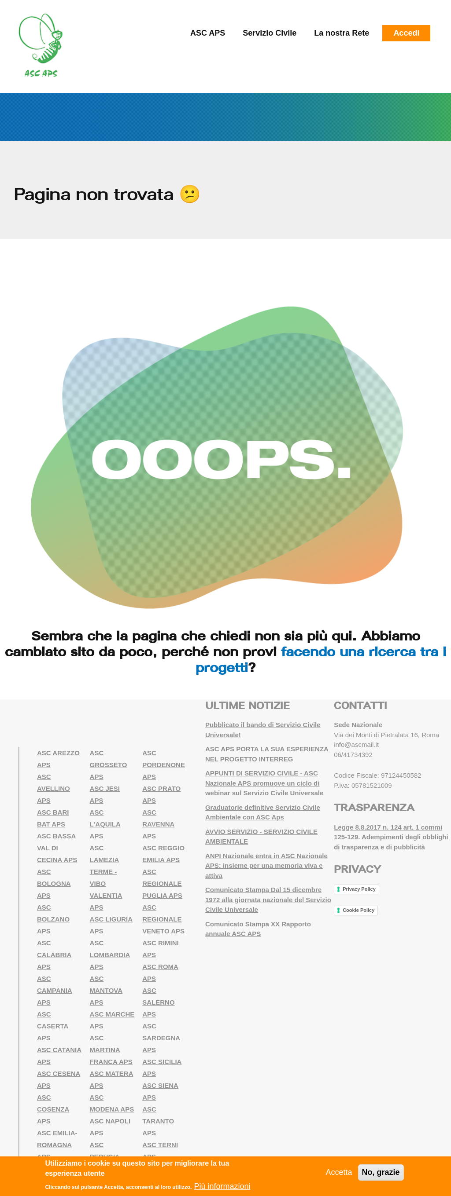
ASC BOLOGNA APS (54, 883)
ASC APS (207, 33)
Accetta (339, 1172)
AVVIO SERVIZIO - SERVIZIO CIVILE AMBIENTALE (261, 836)
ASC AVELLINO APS (53, 788)
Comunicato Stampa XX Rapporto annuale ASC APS (258, 929)
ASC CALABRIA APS (54, 954)
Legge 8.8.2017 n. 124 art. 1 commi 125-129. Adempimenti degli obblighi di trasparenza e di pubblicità (391, 837)
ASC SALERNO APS (158, 1002)
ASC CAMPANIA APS (54, 990)
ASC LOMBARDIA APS (110, 954)
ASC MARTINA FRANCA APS (111, 1049)
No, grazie (381, 1172)
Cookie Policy (358, 910)
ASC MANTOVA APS (106, 990)
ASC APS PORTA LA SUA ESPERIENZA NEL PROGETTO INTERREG (267, 754)
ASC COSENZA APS (53, 1109)
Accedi (406, 33)
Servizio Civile (269, 33)
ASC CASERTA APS (52, 1026)
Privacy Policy (359, 889)
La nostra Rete (341, 33)
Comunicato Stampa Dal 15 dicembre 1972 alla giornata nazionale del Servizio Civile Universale (268, 899)
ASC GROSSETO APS (108, 764)
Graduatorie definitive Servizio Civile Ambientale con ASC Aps (262, 812)
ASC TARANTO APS (158, 1121)
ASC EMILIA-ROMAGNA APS (57, 1144)
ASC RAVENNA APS (158, 824)
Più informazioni (222, 1186)
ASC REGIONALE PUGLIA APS (162, 883)
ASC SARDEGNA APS (161, 1037)
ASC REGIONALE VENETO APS (163, 919)
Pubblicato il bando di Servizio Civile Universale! (263, 730)
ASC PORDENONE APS (163, 764)
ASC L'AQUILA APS (105, 824)
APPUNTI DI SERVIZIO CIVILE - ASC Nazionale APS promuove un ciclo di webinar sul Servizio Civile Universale (264, 783)
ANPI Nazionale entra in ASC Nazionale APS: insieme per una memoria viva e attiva (266, 865)
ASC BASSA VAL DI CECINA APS (57, 847)
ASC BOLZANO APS (53, 919)
